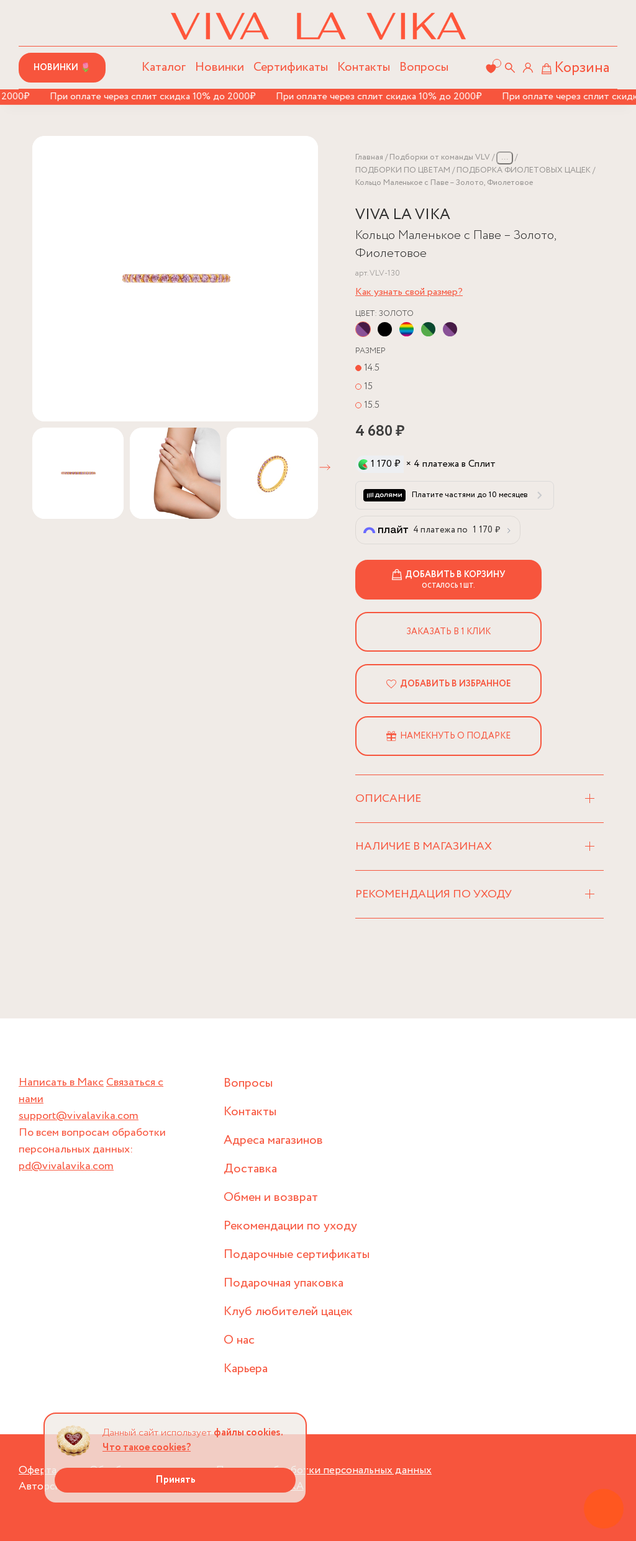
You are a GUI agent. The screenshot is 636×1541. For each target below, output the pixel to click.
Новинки (219, 67)
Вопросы (423, 67)
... (504, 157)
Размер (370, 351)
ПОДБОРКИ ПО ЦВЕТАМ (402, 170)
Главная (369, 157)
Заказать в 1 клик (448, 632)
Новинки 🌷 (62, 67)
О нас (239, 1340)
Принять (175, 1480)
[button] (324, 467)
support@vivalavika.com (79, 1116)
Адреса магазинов (273, 1140)
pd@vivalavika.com (66, 1166)
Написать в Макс (61, 1082)
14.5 (371, 368)
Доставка (250, 1169)
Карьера (246, 1369)
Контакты (363, 67)
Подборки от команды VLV (439, 157)
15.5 (371, 405)
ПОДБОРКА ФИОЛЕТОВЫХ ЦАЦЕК (524, 170)
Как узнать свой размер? (409, 292)
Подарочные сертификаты (297, 1255)
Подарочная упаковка (283, 1283)
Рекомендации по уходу (290, 1226)
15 (368, 386)
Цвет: (384, 314)
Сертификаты (290, 67)
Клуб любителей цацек (288, 1312)
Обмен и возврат (271, 1197)
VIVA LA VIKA (402, 215)
